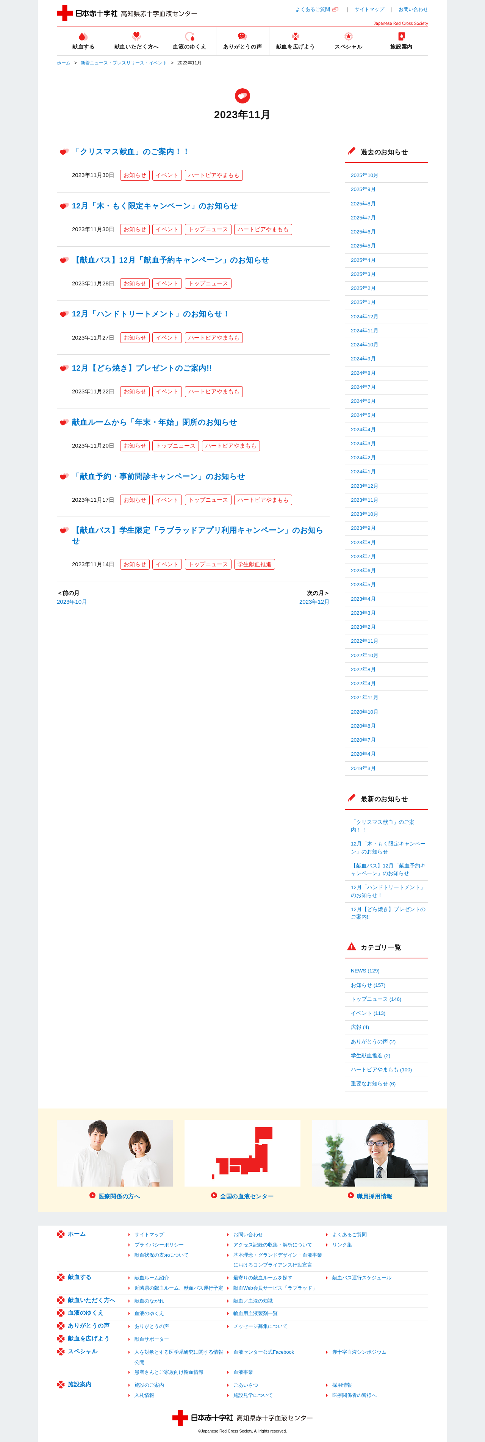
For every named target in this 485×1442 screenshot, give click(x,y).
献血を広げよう (89, 1338)
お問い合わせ (413, 9)
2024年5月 (363, 415)
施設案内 (80, 1384)
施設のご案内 (149, 1385)
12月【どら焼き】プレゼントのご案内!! (142, 368)
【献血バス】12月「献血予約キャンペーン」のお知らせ (170, 260)
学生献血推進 (255, 564)
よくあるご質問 (313, 9)
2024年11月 (365, 330)
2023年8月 (363, 542)
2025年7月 (363, 218)
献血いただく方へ (92, 1300)
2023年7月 (363, 556)
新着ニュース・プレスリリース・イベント (124, 63)
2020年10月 (365, 712)
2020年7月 (363, 740)
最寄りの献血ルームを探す (263, 1278)
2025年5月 (363, 246)
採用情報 (342, 1385)
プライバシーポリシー (159, 1245)
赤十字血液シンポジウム (359, 1352)
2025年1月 (363, 302)
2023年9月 (363, 528)
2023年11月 (365, 500)
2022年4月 (363, 683)
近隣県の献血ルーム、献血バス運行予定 (179, 1288)
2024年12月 (365, 316)
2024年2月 (363, 457)
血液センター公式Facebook (263, 1352)
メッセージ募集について (260, 1326)
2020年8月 (363, 726)
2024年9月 (363, 359)
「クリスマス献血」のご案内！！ (131, 151)
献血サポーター (152, 1339)
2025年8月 (363, 204)
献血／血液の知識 (253, 1301)
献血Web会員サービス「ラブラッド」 (275, 1288)
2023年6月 (363, 570)
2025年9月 (363, 189)
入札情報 (144, 1395)
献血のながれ (149, 1301)
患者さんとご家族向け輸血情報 (169, 1372)
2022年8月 (363, 669)
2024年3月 (363, 443)
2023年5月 (363, 584)
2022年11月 (365, 641)
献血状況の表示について (162, 1255)
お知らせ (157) (368, 985)
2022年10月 (365, 655)
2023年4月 (363, 599)
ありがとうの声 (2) (373, 1041)
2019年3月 (363, 768)
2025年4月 (363, 260)
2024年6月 (363, 401)
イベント (167, 175)
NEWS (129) (365, 971)
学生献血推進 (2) (370, 1055)
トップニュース (208, 229)
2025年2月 (363, 288)
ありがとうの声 (89, 1325)
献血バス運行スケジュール (361, 1278)
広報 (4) (360, 1027)
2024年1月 (363, 471)
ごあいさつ (245, 1385)
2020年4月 (363, 754)
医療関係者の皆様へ (354, 1395)
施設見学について (253, 1395)
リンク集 (342, 1245)
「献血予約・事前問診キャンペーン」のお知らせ (158, 476)
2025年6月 (363, 232)
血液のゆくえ (86, 1312)
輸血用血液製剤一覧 (255, 1313)
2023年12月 (314, 601)
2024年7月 (363, 387)
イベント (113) (368, 1013)
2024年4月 (363, 429)
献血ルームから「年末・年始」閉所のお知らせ (154, 422)
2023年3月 (363, 613)
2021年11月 (365, 697)
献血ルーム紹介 (152, 1278)
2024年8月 (363, 373)
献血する (80, 1277)
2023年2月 (363, 627)
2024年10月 (365, 345)
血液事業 (243, 1372)
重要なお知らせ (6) (373, 1084)
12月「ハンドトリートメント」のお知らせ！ (151, 314)
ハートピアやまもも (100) (381, 1069)
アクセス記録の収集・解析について (272, 1245)
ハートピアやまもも (213, 175)
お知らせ (135, 175)
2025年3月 (363, 274)
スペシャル (83, 1351)
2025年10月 (365, 175)
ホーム (63, 63)
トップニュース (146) (376, 999)
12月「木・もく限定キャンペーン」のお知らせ (155, 206)
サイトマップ (369, 9)
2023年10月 (72, 601)
